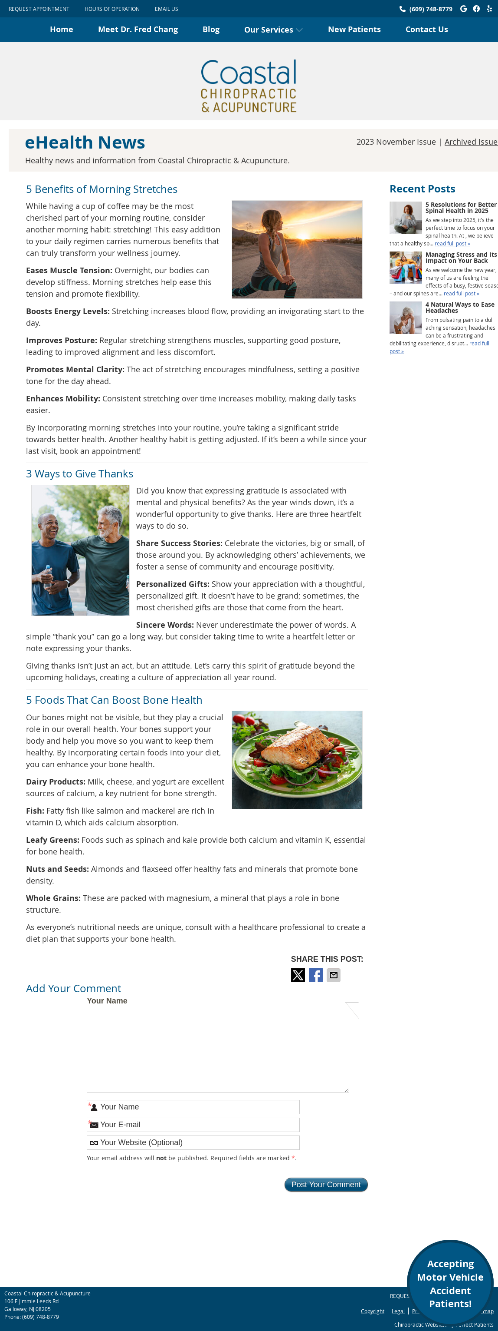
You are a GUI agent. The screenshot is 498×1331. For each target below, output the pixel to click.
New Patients (354, 29)
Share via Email (334, 975)
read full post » (452, 243)
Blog (211, 29)
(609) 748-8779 (431, 9)
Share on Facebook (316, 975)
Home (61, 29)
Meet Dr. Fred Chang (138, 29)
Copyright (372, 1311)
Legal (398, 1311)
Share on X (299, 975)
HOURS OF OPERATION (112, 8)
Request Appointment (39, 8)
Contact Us (427, 29)
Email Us (166, 8)
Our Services (268, 29)
